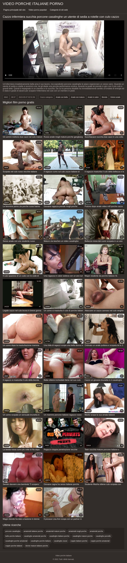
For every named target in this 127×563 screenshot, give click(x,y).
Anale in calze (93, 97)
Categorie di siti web (59, 10)
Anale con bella (62, 97)
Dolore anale (115, 97)
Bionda (104, 97)
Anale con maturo (78, 97)
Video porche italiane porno (33, 4)
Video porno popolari (38, 10)
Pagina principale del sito (14, 10)
